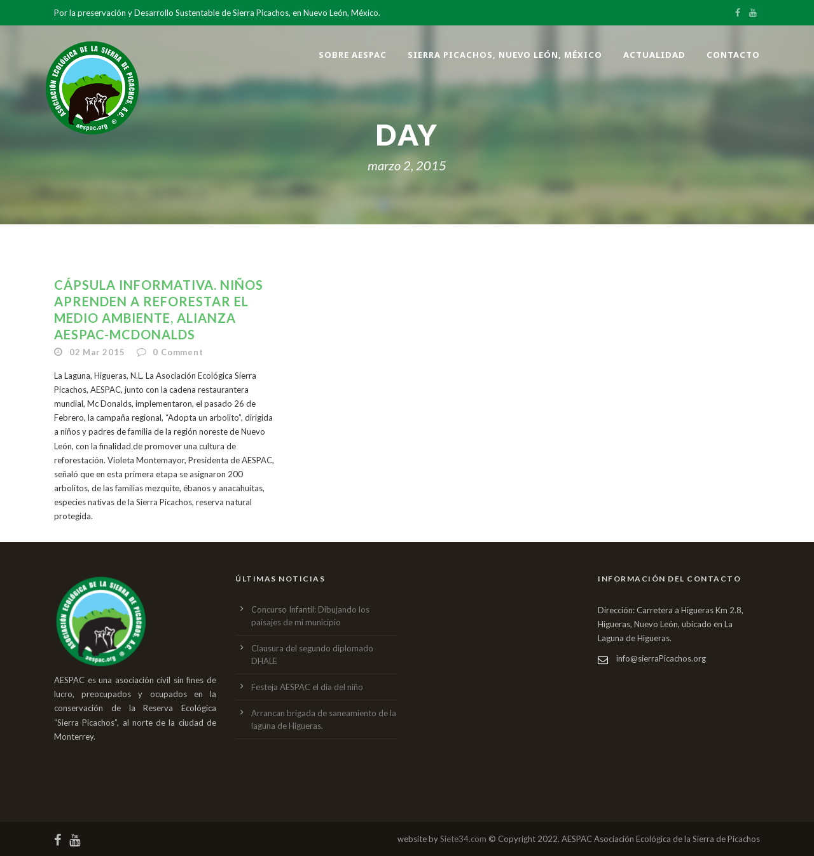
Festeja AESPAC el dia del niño (307, 687)
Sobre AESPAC (353, 54)
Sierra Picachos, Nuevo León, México (505, 54)
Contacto (733, 54)
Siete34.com (463, 839)
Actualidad (654, 54)
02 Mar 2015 (97, 352)
